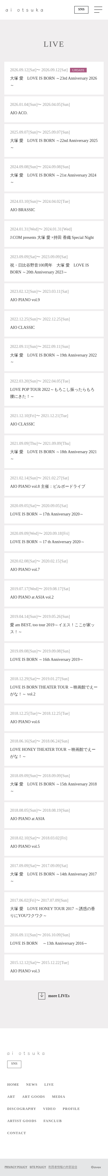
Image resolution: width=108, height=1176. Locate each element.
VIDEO (49, 1109)
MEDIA (58, 1097)
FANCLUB (52, 1121)
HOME (13, 1085)
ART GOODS (33, 1097)
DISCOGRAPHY (21, 1109)
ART (11, 1097)
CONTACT (16, 1133)
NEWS (31, 1085)
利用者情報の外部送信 (62, 1167)
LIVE (49, 1085)
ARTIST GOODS (22, 1121)
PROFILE (71, 1109)
